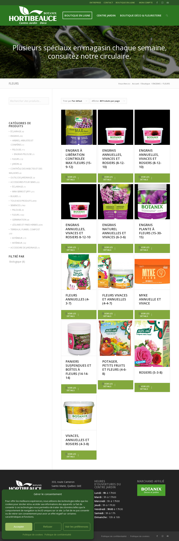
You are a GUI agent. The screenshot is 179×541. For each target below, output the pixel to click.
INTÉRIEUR (17, 242)
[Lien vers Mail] (167, 2)
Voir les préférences (76, 526)
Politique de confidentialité (58, 534)
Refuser (47, 526)
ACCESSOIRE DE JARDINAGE (23, 247)
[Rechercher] (167, 15)
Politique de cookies (33, 534)
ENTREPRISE (95, 2)
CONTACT (108, 2)
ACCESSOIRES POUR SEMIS (23, 182)
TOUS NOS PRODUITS (21, 200)
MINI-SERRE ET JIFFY (21, 191)
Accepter (19, 526)
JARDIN (15, 163)
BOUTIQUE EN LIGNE (125, 2)
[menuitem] (96, 3)
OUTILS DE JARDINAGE (21, 177)
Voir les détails (71, 178)
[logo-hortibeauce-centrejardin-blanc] (33, 15)
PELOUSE (16, 149)
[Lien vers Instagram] (162, 2)
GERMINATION (19, 219)
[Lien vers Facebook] (157, 2)
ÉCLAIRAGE (15, 131)
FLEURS (15, 159)
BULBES (14, 196)
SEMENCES (15, 205)
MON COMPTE (146, 2)
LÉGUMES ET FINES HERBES (25, 224)
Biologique (15, 261)
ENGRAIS (14, 136)
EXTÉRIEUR (17, 238)
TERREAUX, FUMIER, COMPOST (25, 229)
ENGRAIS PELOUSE (23, 154)
